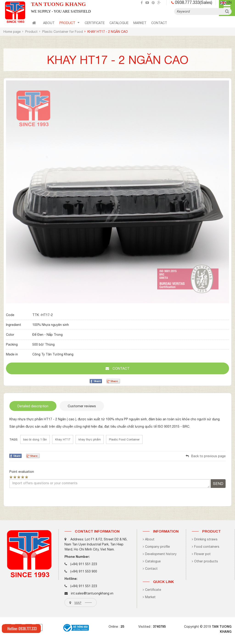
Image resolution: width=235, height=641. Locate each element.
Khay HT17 (62, 439)
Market (139, 23)
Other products (205, 561)
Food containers (205, 546)
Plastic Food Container (124, 439)
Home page (12, 31)
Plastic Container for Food (62, 31)
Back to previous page (206, 456)
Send (218, 483)
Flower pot (201, 554)
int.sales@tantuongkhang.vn (92, 593)
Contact (150, 568)
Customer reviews (82, 406)
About (49, 23)
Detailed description (32, 406)
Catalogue (152, 561)
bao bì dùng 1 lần (35, 439)
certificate (95, 23)
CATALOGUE (119, 23)
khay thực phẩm (89, 439)
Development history (159, 554)
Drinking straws (205, 539)
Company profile (156, 546)
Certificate (152, 589)
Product (69, 23)
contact (159, 23)
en (226, 2)
